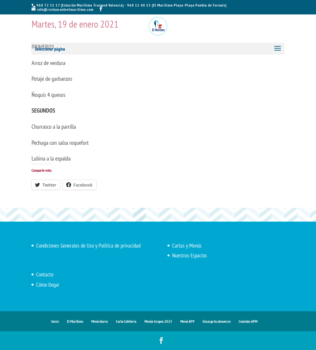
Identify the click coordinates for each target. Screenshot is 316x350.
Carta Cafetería (126, 321)
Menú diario (99, 321)
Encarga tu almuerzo (217, 321)
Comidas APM (248, 321)
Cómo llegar (47, 284)
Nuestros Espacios (189, 255)
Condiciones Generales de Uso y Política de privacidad (88, 245)
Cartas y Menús (187, 245)
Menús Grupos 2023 (158, 321)
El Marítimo (75, 321)
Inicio (55, 321)
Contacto (44, 274)
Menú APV (187, 321)
